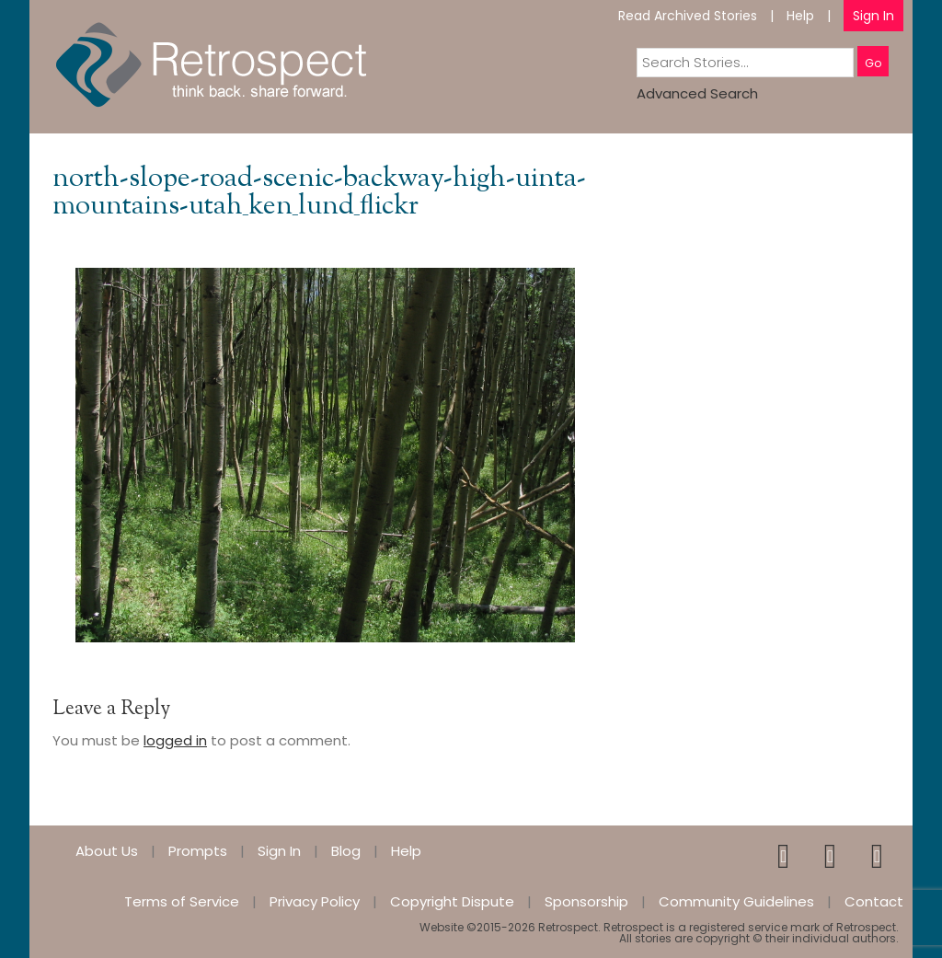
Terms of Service (181, 901)
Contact (873, 901)
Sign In (873, 15)
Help (800, 15)
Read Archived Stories (687, 15)
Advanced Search (697, 93)
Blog (346, 851)
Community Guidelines (736, 901)
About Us (106, 851)
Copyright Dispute (452, 901)
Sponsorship (586, 901)
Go (873, 63)
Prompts (197, 851)
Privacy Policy (315, 901)
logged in (175, 740)
